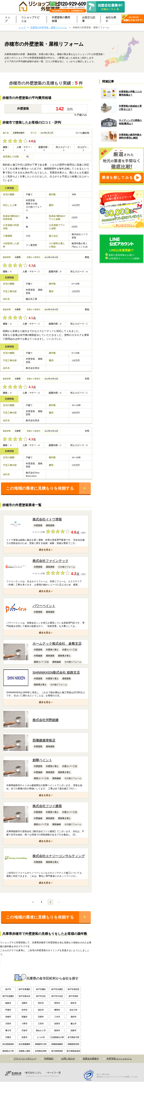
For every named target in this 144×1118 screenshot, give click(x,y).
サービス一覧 (54, 1109)
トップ (22, 27)
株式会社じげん (33, 1109)
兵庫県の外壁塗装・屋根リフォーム (48, 27)
